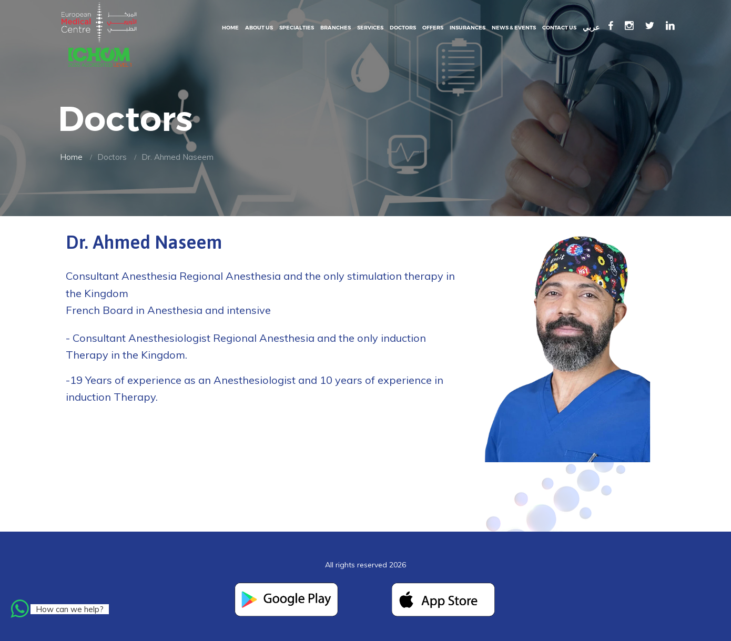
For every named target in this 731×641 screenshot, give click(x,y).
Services (370, 27)
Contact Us (559, 27)
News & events (514, 27)
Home (230, 27)
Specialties (296, 27)
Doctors (403, 27)
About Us (259, 27)
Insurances (467, 27)
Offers (432, 27)
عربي (591, 28)
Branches (335, 27)
